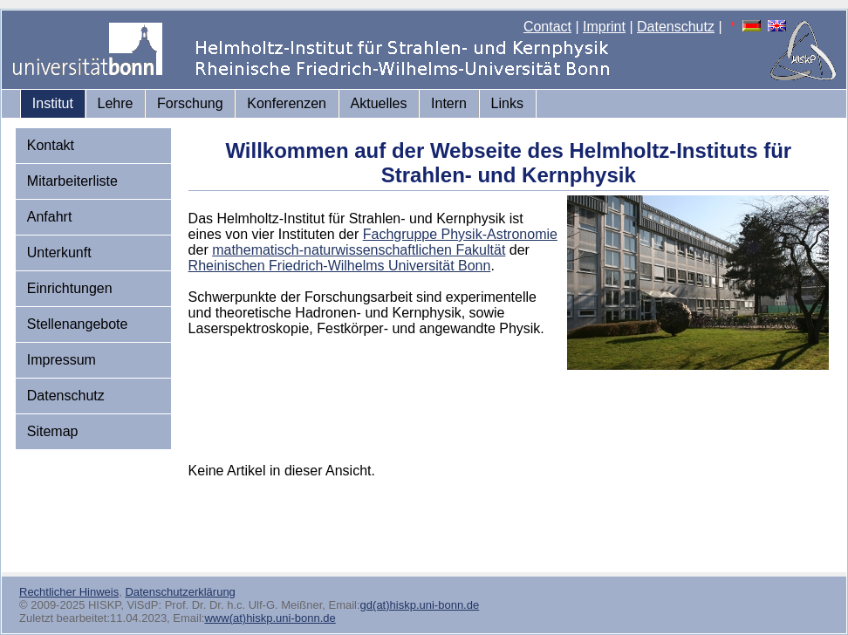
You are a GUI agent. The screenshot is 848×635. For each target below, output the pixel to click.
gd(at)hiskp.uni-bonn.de (420, 604)
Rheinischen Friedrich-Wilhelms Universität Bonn (339, 265)
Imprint (604, 26)
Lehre (115, 103)
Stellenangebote (77, 324)
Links (507, 103)
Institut (52, 103)
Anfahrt (49, 216)
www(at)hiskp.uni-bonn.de (269, 618)
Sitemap (53, 431)
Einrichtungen (70, 288)
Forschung (190, 103)
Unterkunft (59, 252)
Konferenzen (286, 103)
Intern (449, 103)
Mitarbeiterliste (72, 181)
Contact (547, 26)
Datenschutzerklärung (180, 591)
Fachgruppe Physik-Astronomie (460, 234)
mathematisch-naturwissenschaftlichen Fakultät (358, 249)
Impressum (61, 359)
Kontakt (50, 145)
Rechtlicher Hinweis (69, 591)
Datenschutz (676, 26)
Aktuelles (379, 103)
